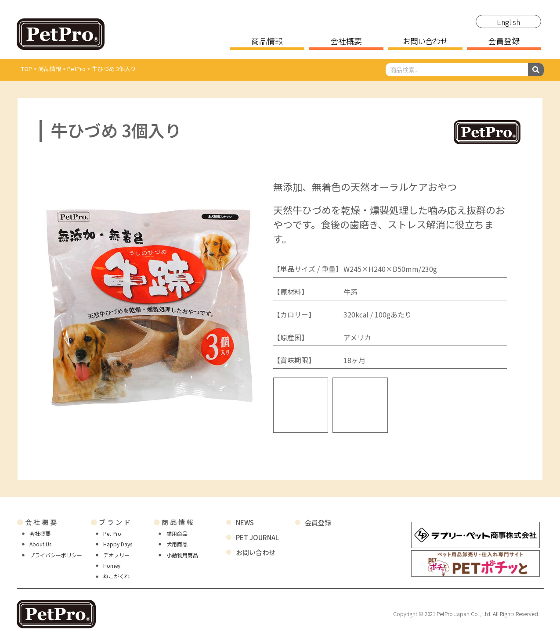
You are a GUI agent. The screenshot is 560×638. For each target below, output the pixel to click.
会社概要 (346, 41)
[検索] (536, 69)
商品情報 (267, 41)
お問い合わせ (425, 41)
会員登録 (504, 41)
